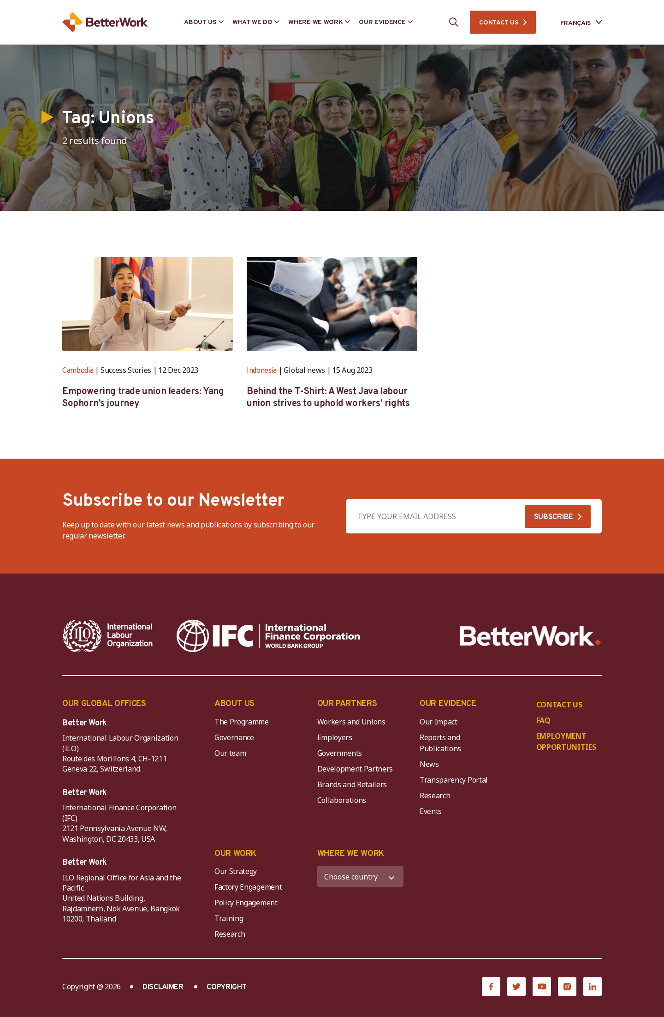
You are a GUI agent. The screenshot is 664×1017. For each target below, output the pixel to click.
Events (431, 811)
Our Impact (438, 722)
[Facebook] (491, 986)
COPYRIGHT (226, 987)
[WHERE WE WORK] (360, 876)
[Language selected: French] (574, 22)
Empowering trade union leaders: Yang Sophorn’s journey (143, 398)
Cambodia (77, 371)
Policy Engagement (247, 902)
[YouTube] (542, 986)
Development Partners (355, 769)
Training (228, 918)
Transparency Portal (454, 780)
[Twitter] (516, 986)
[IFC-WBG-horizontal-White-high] (268, 636)
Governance (234, 737)
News (429, 764)
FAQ (543, 720)
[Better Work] (530, 636)
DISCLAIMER (163, 987)
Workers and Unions (351, 722)
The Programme (241, 722)
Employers (334, 737)
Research (435, 795)
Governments (339, 753)
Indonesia (262, 371)
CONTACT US (498, 23)
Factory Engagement (248, 887)
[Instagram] (567, 986)
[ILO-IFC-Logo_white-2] (108, 636)
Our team (230, 753)
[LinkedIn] (592, 986)
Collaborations (342, 800)
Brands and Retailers (352, 784)
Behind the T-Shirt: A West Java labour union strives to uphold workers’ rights (328, 398)
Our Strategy (235, 871)
